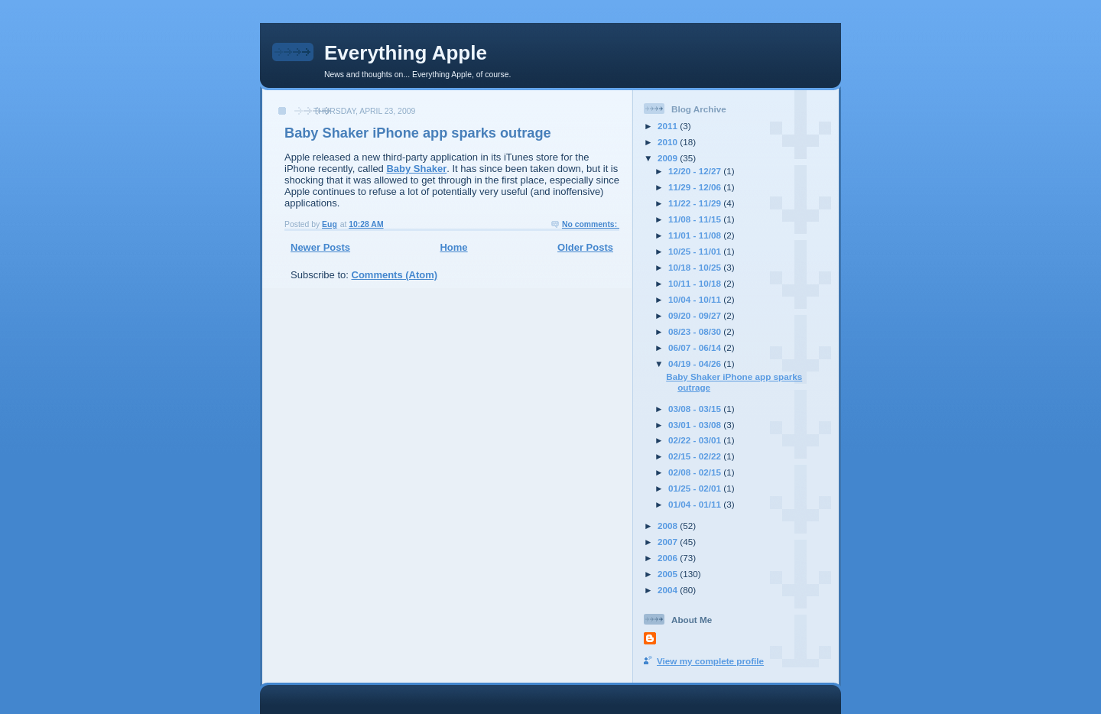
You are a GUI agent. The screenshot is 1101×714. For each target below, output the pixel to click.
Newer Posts (320, 247)
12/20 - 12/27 (695, 171)
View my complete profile (710, 661)
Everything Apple (405, 52)
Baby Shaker (416, 168)
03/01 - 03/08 (695, 425)
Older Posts (585, 247)
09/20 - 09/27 (695, 315)
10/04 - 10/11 (695, 299)
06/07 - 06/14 (695, 347)
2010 (669, 142)
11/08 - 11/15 (695, 219)
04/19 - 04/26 (695, 363)
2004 (669, 590)
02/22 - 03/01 (695, 440)
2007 (669, 542)
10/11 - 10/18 (695, 283)
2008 (669, 526)
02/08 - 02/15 (695, 472)
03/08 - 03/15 (695, 409)
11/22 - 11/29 (695, 203)
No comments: (590, 224)
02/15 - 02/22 (695, 456)
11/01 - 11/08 (695, 235)
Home (453, 247)
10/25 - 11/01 (695, 251)
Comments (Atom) (395, 275)
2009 (669, 158)
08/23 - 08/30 (695, 331)
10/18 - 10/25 (695, 267)
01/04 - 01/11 (695, 504)
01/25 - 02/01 (695, 488)
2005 (669, 574)
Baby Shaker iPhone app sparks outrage (417, 133)
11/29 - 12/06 (695, 187)
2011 (669, 126)
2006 (669, 558)
